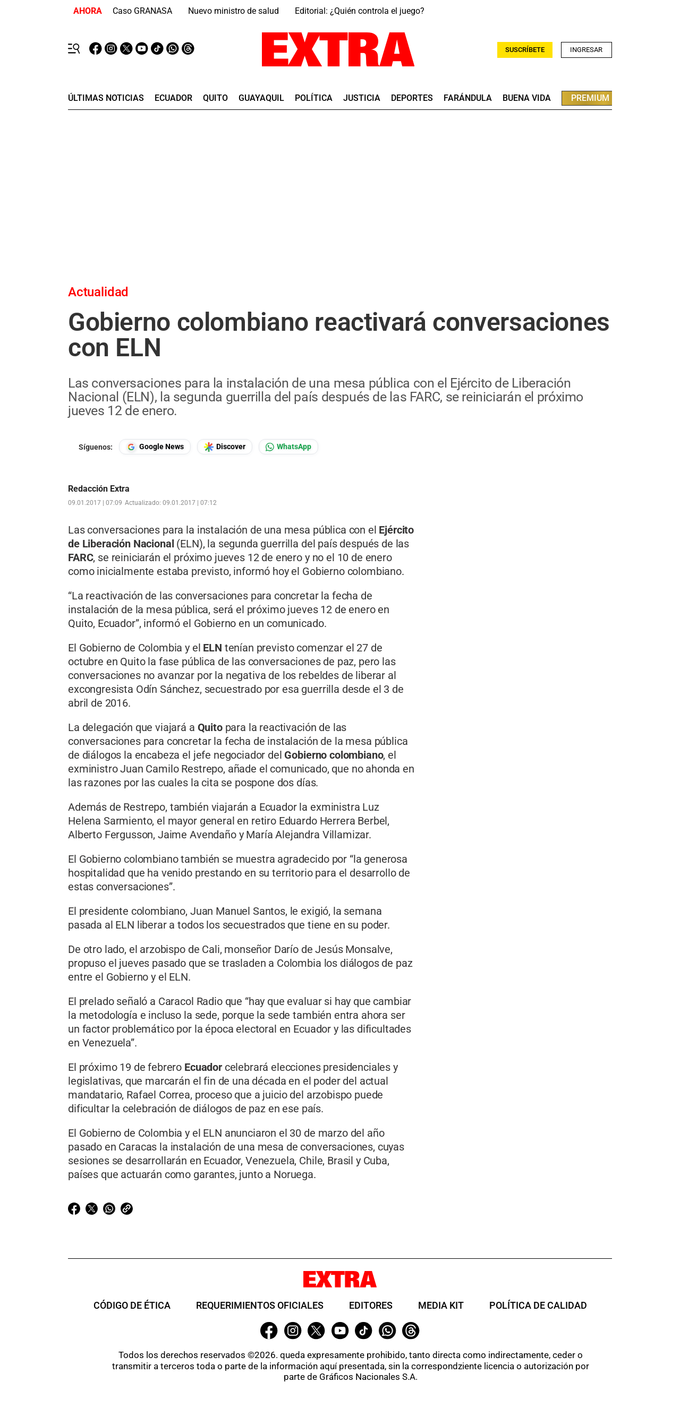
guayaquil (261, 98)
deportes (412, 98)
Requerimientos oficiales (260, 1305)
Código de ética (132, 1305)
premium (590, 98)
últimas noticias (106, 98)
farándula (468, 98)
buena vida (527, 98)
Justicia (361, 98)
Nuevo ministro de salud (233, 11)
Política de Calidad (538, 1305)
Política (314, 98)
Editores (371, 1305)
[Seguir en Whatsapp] (288, 446)
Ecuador (173, 98)
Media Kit (441, 1305)
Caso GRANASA (142, 11)
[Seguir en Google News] (155, 446)
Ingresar (586, 50)
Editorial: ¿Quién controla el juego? (359, 11)
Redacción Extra (99, 489)
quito (215, 98)
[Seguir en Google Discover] (224, 446)
